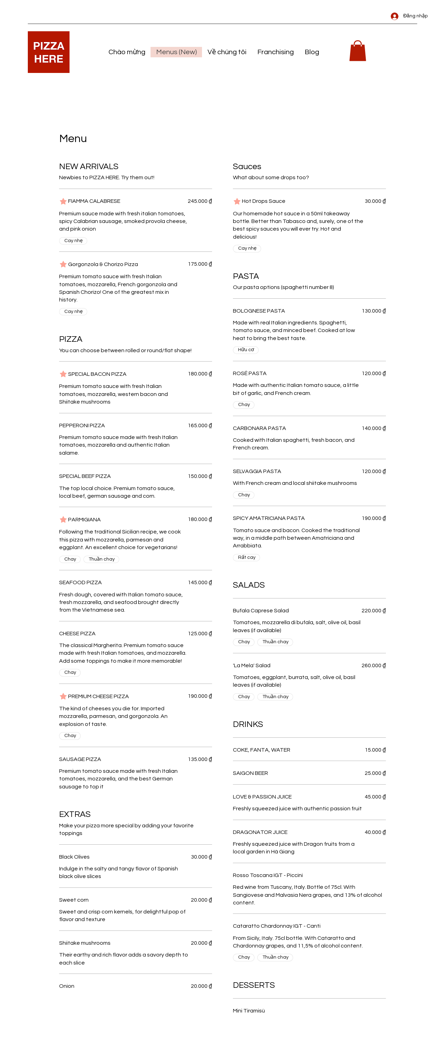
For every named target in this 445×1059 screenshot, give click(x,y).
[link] (357, 50)
